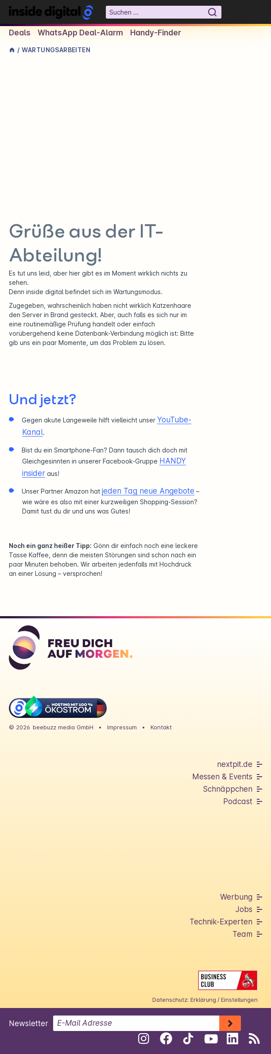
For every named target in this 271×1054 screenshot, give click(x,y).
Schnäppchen (227, 789)
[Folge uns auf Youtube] (210, 1038)
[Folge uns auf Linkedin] (232, 1038)
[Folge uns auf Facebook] (166, 1038)
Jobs (244, 909)
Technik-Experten (221, 921)
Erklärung (203, 999)
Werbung (236, 897)
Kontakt (161, 727)
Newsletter (28, 1023)
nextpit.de (234, 764)
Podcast (237, 801)
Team (242, 934)
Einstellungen (239, 999)
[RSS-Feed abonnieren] (254, 1038)
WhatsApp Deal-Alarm (80, 32)
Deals (20, 32)
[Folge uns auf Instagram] (143, 1038)
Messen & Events (222, 776)
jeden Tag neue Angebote (148, 491)
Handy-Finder (155, 32)
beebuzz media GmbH (63, 727)
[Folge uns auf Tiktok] (188, 1040)
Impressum (122, 727)
